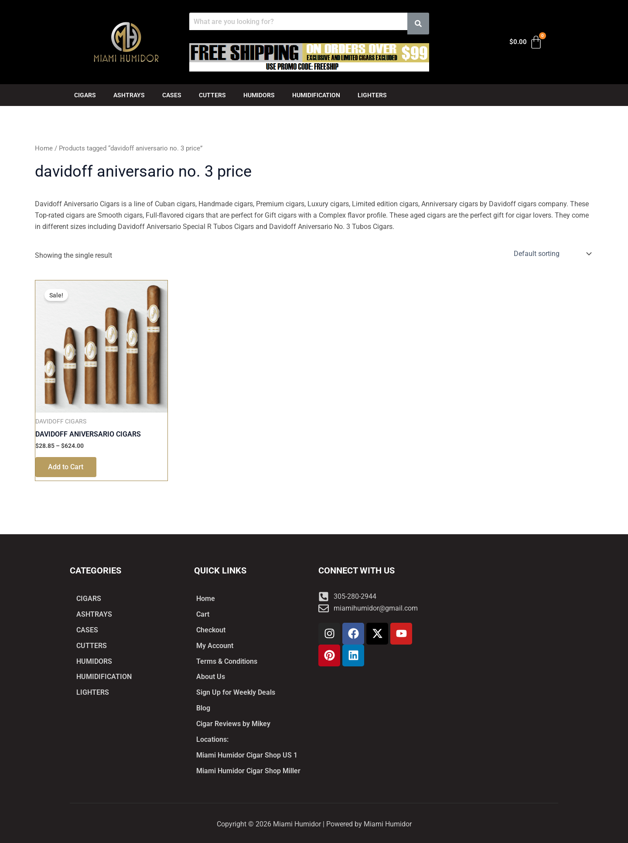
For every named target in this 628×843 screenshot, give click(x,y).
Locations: (212, 739)
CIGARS (85, 95)
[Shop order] (551, 254)
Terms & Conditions (226, 661)
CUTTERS (212, 95)
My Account (214, 645)
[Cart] (526, 42)
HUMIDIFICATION (316, 95)
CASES (171, 95)
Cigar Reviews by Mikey (233, 724)
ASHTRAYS (129, 95)
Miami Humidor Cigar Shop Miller (248, 771)
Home (44, 148)
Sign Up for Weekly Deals (235, 692)
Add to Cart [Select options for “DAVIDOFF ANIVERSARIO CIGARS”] (66, 467)
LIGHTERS (372, 95)
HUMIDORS (259, 95)
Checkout (210, 629)
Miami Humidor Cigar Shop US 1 (246, 755)
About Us (210, 676)
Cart (202, 614)
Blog (203, 708)
